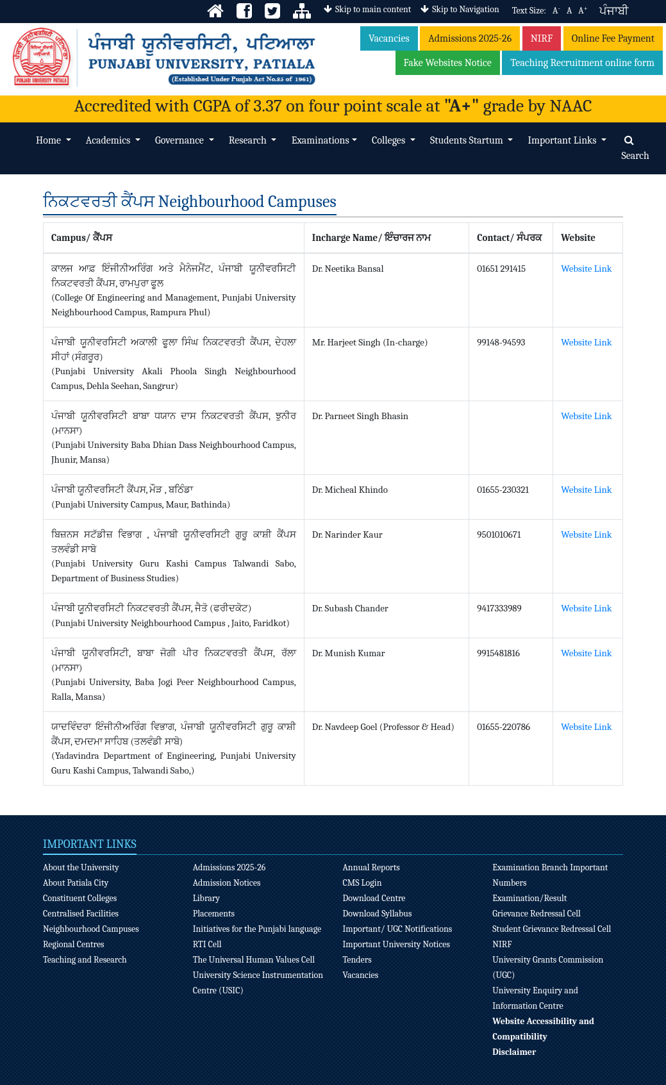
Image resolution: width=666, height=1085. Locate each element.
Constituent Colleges (80, 898)
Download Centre (373, 898)
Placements (214, 913)
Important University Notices (396, 944)
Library (206, 898)
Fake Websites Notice (448, 63)
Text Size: (529, 10)
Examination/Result (529, 898)
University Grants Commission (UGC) (547, 967)
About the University (81, 867)
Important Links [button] (563, 140)
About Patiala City (75, 882)
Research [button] (249, 140)
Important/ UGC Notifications (397, 928)
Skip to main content (367, 9)
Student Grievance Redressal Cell (551, 928)
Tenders (356, 959)
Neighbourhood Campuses (91, 928)
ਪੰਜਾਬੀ (613, 11)
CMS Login (361, 882)
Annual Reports (370, 867)
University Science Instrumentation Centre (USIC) (258, 983)
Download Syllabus (377, 913)
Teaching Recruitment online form (582, 63)
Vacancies (389, 38)
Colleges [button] (390, 140)
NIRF (542, 38)
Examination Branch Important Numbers (550, 875)
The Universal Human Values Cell (254, 959)
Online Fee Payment (613, 38)
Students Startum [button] (467, 140)
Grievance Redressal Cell (536, 913)
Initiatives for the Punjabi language (257, 928)
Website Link (586, 268)
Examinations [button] (320, 140)
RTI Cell (207, 944)
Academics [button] (109, 140)
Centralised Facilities (81, 913)
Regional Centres (73, 944)
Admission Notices (227, 882)
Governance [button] (180, 140)
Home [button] (49, 140)
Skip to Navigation (459, 9)
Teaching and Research (85, 959)
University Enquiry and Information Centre (535, 998)
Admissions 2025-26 (470, 38)
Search (635, 148)
